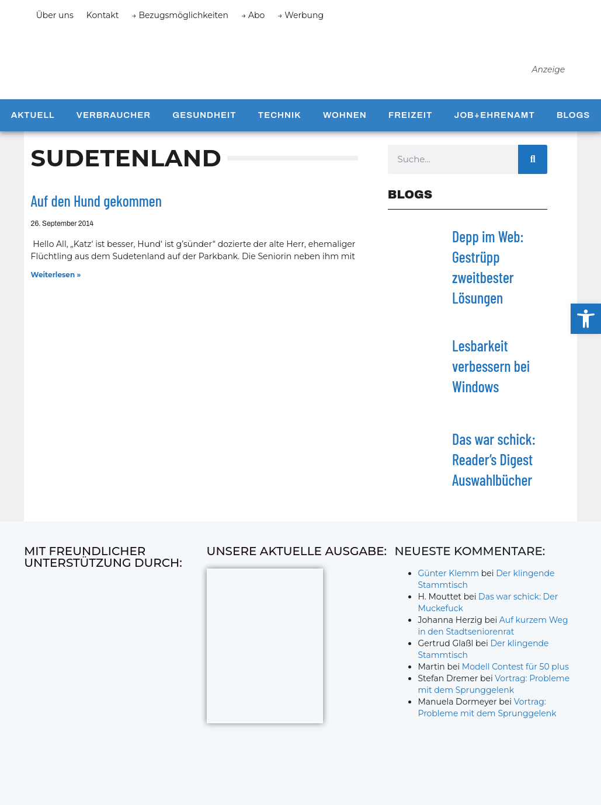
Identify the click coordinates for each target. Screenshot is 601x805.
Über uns (55, 15)
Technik (279, 128)
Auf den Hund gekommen (96, 214)
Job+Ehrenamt (494, 128)
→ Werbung (300, 15)
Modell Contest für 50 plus (515, 680)
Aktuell (33, 128)
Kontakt (102, 15)
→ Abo (253, 15)
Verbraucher (114, 128)
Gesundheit (204, 128)
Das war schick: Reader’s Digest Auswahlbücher (494, 471)
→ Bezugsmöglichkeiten (179, 15)
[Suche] (532, 172)
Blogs (573, 128)
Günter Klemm (448, 586)
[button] (586, 319)
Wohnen (345, 128)
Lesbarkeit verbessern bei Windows (491, 378)
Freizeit (410, 128)
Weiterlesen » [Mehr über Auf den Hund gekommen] (56, 287)
